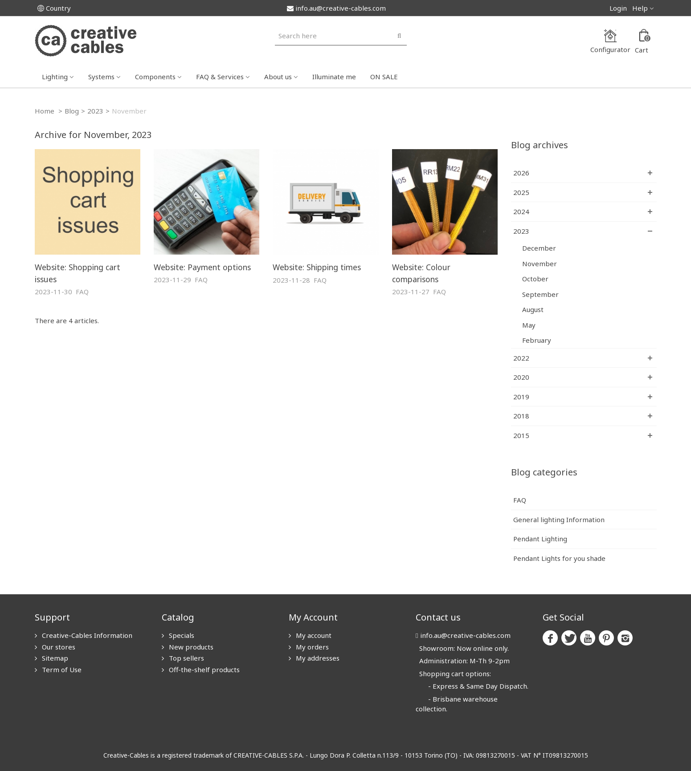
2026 (521, 172)
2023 (95, 110)
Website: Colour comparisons (421, 273)
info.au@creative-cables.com (336, 8)
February (536, 340)
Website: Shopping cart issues (77, 273)
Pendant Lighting (540, 538)
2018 (521, 415)
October (535, 278)
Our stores (57, 646)
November (539, 263)
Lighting (55, 76)
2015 (521, 435)
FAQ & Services (220, 76)
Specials (180, 635)
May (529, 325)
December (539, 247)
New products (190, 646)
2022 (521, 357)
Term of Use (61, 669)
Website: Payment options (202, 267)
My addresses (316, 657)
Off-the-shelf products (203, 669)
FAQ (82, 291)
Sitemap (54, 657)
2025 (521, 192)
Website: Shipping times (317, 267)
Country (54, 8)
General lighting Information (559, 519)
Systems (101, 76)
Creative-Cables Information (86, 635)
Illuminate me (334, 76)
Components (155, 76)
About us (278, 76)
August (533, 309)
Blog (72, 110)
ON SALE (384, 76)
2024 (521, 211)
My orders (311, 646)
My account (312, 635)
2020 (521, 377)
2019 (521, 396)
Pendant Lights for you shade (559, 558)
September (540, 294)
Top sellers (185, 657)
